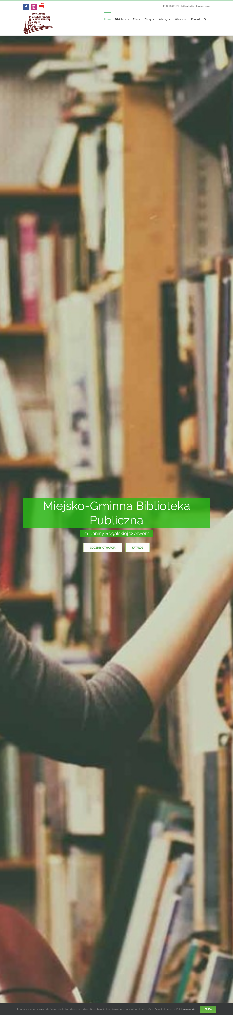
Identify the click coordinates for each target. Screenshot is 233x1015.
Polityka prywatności (185, 1009)
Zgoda (208, 1009)
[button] (205, 18)
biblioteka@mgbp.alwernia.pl (195, 6)
